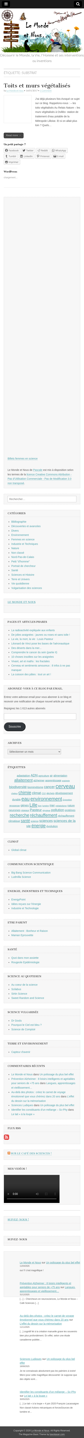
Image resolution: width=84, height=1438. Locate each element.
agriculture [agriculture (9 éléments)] (43, 775)
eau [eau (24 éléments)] (26, 799)
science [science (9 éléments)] (35, 821)
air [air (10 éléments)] (51, 775)
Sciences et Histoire (22, 574)
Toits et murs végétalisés (37, 85)
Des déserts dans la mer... (26, 648)
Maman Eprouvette (22, 935)
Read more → (13, 135)
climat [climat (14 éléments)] (36, 793)
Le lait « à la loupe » (22, 1114)
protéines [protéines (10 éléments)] (70, 810)
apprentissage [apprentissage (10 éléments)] (53, 780)
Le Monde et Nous (15, 90)
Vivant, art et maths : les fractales (30, 661)
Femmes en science (22, 539)
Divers (15, 530)
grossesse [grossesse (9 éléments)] (14, 805)
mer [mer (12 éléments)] (52, 805)
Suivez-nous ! (18, 1219)
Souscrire (15, 726)
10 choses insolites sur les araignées (32, 656)
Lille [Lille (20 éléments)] (33, 805)
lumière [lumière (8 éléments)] (45, 806)
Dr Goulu (16, 1020)
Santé (14, 570)
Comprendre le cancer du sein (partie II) (34, 652)
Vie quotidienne (20, 583)
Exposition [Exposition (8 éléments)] (67, 800)
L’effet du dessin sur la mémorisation (41, 1323)
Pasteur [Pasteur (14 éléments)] (36, 810)
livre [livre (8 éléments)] (40, 806)
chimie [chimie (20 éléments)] (24, 792)
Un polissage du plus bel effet (57, 1074)
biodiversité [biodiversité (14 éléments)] (18, 787)
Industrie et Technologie (25, 908)
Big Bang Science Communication (31, 872)
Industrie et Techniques (24, 543)
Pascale (37, 469)
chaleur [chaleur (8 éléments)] (14, 793)
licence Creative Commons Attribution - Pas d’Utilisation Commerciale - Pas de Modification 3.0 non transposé (40, 479)
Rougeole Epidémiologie (25, 962)
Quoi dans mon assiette (25, 957)
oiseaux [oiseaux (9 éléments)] (25, 810)
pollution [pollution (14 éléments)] (57, 810)
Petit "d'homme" (20, 561)
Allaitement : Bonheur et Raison (29, 930)
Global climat (18, 849)
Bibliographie (18, 521)
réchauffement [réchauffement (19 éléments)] (43, 815)
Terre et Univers (20, 579)
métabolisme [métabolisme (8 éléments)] (61, 806)
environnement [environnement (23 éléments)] (46, 798)
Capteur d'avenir (20, 1051)
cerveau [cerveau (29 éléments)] (65, 786)
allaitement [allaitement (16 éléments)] (23, 780)
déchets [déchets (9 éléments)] (50, 793)
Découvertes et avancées (26, 526)
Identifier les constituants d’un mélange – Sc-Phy (39, 1109)
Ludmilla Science (21, 876)
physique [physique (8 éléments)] (46, 810)
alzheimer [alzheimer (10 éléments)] (39, 780)
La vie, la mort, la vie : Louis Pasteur (32, 639)
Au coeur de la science (24, 984)
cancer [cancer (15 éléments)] (49, 787)
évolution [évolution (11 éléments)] (52, 826)
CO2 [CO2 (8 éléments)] (44, 793)
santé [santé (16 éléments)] (25, 820)
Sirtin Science (19, 993)
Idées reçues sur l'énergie (26, 903)
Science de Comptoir (23, 1029)
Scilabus (16, 989)
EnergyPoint (18, 899)
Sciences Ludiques (22, 1105)
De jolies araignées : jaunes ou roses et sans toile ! (40, 634)
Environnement (20, 534)
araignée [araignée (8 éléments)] (66, 781)
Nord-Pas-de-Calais (22, 557)
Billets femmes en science (23, 458)
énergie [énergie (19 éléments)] (39, 825)
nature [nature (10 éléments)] (71, 805)
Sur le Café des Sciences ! (31, 1153)
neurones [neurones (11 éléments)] (15, 810)
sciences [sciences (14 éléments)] (46, 821)
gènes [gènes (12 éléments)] (25, 805)
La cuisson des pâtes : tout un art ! (31, 674)
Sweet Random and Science (27, 997)
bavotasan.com (57, 1434)
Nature (15, 548)
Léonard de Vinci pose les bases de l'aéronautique (40, 643)
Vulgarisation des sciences (26, 588)
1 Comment (46, 90)
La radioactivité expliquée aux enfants (33, 630)
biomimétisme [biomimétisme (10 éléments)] (35, 787)
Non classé (17, 552)
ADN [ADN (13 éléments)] (34, 775)
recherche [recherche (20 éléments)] (19, 815)
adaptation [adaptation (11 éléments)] (23, 775)
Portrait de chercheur (23, 565)
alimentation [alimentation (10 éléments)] (60, 775)
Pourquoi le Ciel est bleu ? (26, 1024)
